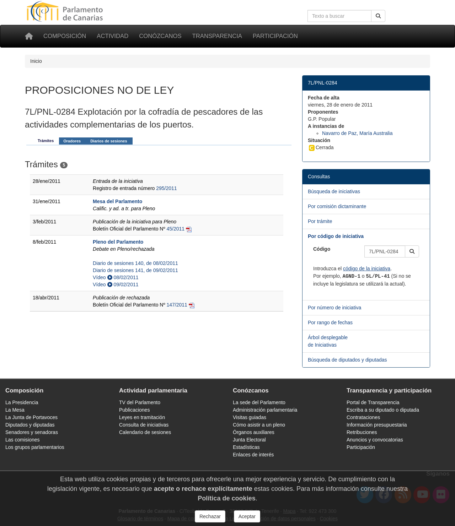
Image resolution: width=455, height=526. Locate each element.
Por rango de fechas (330, 322)
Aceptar (247, 516)
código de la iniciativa (366, 268)
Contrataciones (363, 417)
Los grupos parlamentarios (34, 447)
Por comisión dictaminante (337, 206)
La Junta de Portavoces (31, 417)
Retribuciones (362, 432)
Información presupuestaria (377, 425)
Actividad (112, 36)
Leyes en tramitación (142, 417)
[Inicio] (29, 36)
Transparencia (217, 36)
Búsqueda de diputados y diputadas (347, 360)
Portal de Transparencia (373, 402)
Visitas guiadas (249, 417)
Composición (64, 36)
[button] (412, 251)
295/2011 (166, 188)
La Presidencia (21, 402)
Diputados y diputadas (30, 425)
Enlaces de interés (253, 454)
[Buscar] (378, 16)
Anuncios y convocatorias (375, 440)
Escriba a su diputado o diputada (383, 410)
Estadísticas (246, 447)
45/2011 (175, 229)
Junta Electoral (249, 440)
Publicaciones (134, 410)
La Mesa (15, 410)
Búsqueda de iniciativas (334, 191)
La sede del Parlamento (259, 402)
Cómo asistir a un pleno (259, 425)
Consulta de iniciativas (143, 425)
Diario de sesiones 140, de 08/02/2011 (135, 263)
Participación (275, 36)
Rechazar (210, 516)
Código (321, 249)
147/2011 (176, 305)
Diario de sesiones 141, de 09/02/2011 (135, 270)
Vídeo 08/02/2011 (115, 277)
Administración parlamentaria (265, 410)
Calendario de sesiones (145, 432)
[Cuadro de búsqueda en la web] (339, 16)
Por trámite (320, 221)
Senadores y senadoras (31, 432)
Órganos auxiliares (253, 432)
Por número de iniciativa (334, 307)
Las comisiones (22, 440)
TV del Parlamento (139, 402)
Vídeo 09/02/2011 (115, 284)
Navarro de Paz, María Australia (357, 133)
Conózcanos (160, 36)
